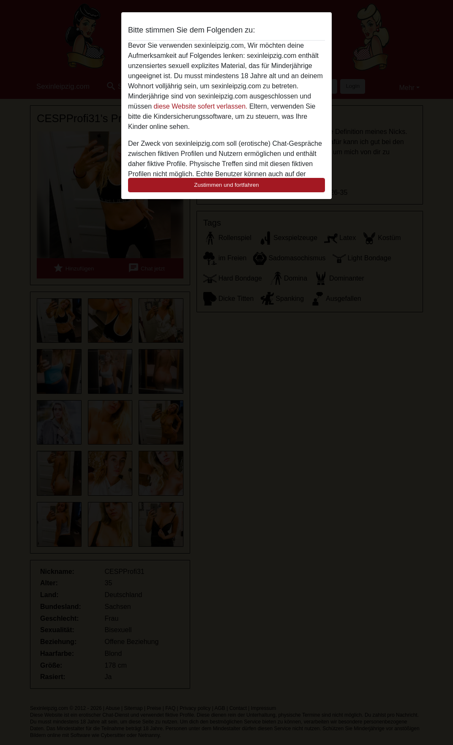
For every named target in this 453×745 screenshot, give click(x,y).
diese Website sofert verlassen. (200, 106)
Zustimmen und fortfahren (226, 185)
